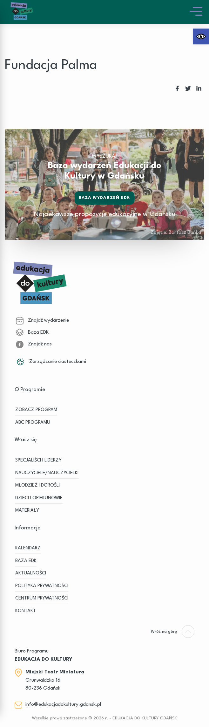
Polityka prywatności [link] (41, 586)
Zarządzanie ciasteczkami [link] (51, 361)
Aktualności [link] (30, 573)
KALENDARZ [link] (28, 548)
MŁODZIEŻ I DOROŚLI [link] (37, 485)
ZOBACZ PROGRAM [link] (36, 410)
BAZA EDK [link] (26, 561)
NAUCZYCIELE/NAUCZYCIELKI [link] (46, 473)
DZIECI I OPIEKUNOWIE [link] (39, 498)
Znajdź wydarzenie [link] (42, 320)
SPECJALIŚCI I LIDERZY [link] (38, 460)
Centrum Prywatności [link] (41, 598)
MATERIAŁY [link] (27, 510)
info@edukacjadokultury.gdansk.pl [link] (63, 704)
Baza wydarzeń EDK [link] (105, 198)
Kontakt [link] (25, 611)
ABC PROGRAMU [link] (32, 422)
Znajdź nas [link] (34, 344)
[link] (201, 36)
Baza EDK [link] (32, 332)
